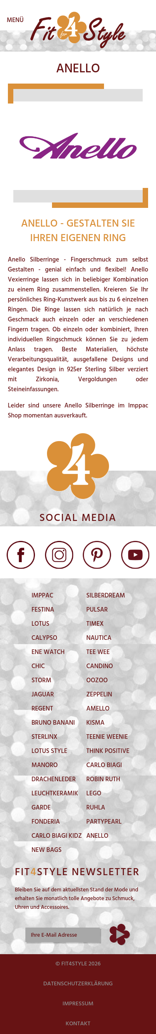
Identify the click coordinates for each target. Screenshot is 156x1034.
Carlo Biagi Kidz (57, 836)
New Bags (47, 850)
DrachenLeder (54, 780)
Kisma (96, 723)
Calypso (44, 638)
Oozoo (97, 681)
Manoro (45, 765)
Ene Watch (48, 652)
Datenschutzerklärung (78, 984)
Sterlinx (44, 737)
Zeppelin (99, 695)
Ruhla (96, 808)
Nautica (99, 638)
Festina (43, 610)
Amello (98, 709)
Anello (98, 836)
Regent (42, 709)
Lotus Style (49, 751)
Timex (95, 624)
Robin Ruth (103, 780)
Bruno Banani (53, 723)
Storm (42, 681)
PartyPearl (104, 822)
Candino (100, 666)
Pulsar (97, 610)
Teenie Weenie (107, 737)
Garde (41, 808)
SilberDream (106, 596)
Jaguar (43, 695)
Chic (38, 666)
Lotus (41, 624)
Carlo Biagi (104, 765)
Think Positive (108, 751)
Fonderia (46, 822)
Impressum (78, 1004)
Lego (94, 794)
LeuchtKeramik (55, 794)
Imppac (42, 596)
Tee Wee (98, 652)
